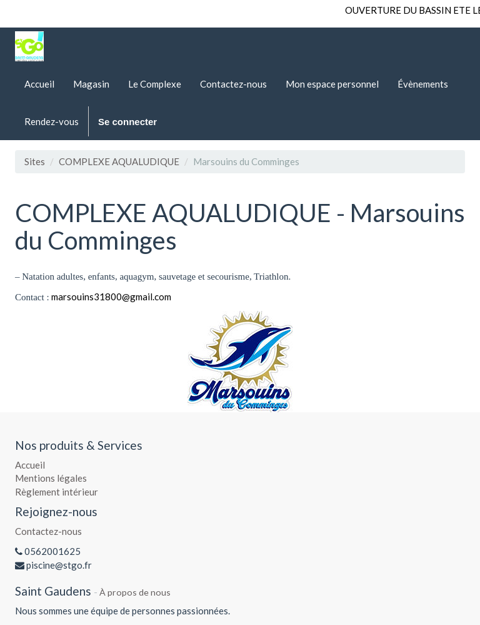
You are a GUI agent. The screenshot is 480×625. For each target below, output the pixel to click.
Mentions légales (51, 478)
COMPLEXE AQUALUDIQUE (119, 161)
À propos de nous (135, 592)
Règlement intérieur (56, 491)
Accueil (30, 464)
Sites (34, 161)
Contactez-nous (48, 531)
